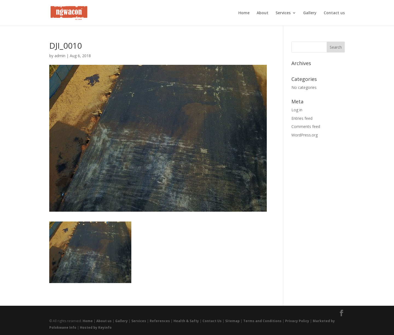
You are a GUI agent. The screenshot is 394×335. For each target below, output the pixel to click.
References (160, 321)
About (262, 13)
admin (59, 55)
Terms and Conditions (262, 321)
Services (283, 13)
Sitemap (232, 321)
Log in (296, 109)
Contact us (334, 13)
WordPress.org (304, 135)
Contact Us (212, 321)
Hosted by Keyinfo (96, 327)
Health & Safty (186, 321)
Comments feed (305, 126)
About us (104, 321)
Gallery (310, 13)
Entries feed (301, 118)
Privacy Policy (297, 321)
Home (244, 13)
